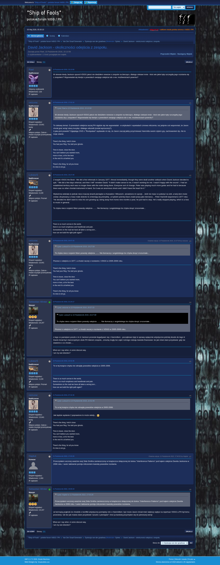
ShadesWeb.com (44, 562)
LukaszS (33, 175)
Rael (31, 69)
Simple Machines (44, 559)
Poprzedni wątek (168, 54)
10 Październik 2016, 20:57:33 (63, 240)
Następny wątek (184, 54)
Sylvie (117, 41)
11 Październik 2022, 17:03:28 (63, 456)
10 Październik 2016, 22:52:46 (63, 361)
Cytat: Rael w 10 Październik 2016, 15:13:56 (74, 108)
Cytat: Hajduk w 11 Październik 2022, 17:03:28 (75, 495)
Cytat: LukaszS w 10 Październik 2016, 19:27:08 (75, 247)
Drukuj (189, 62)
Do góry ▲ (191, 559)
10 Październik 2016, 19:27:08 (63, 175)
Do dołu (30, 62)
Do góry (31, 531)
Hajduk (32, 456)
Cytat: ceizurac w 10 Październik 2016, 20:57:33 (75, 308)
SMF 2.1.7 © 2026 (31, 559)
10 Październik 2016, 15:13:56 (63, 69)
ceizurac (33, 102)
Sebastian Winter (38, 301)
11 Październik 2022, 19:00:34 (63, 489)
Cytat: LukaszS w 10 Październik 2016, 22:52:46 (75, 401)
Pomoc (171, 559)
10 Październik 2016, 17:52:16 (63, 102)
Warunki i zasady (181, 559)
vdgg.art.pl (154, 30)
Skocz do (156, 543)
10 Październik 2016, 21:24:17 (63, 302)
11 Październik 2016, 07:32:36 (63, 395)
